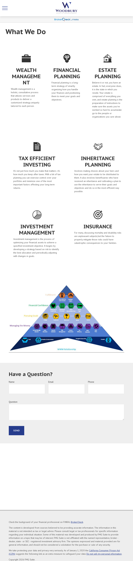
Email (50, 381)
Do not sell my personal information (104, 553)
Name (11, 381)
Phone (91, 381)
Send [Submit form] (16, 430)
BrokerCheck (77, 522)
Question (13, 401)
